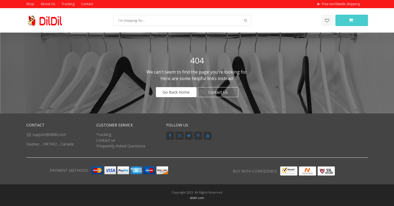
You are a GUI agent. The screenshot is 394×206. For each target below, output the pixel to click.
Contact (87, 4)
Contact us (105, 140)
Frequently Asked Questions (120, 145)
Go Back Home (176, 92)
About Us (48, 4)
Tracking (68, 4)
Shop (30, 4)
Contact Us (218, 92)
